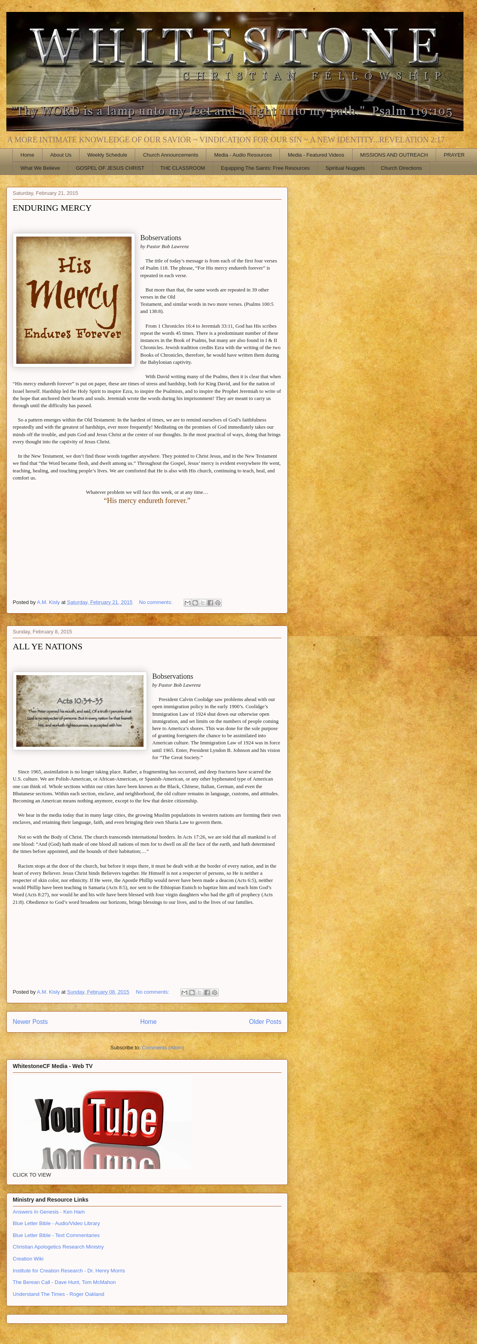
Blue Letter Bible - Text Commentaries (56, 1235)
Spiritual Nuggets (345, 168)
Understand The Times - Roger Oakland (58, 1294)
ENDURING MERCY (52, 208)
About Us (60, 155)
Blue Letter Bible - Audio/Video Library (56, 1223)
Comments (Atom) (163, 1048)
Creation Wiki (28, 1259)
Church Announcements (170, 155)
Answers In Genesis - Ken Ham (49, 1212)
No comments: (156, 602)
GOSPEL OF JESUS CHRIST (110, 168)
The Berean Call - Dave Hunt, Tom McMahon (64, 1282)
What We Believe (40, 168)
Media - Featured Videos (316, 155)
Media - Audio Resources (243, 155)
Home (28, 155)
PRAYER (454, 155)
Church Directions (401, 168)
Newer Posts (30, 1021)
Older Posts (265, 1021)
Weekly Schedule (107, 155)
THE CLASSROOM (182, 168)
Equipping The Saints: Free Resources (265, 168)
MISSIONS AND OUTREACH (394, 155)
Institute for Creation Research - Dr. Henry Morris (69, 1271)
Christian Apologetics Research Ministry (58, 1247)
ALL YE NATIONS (48, 646)
